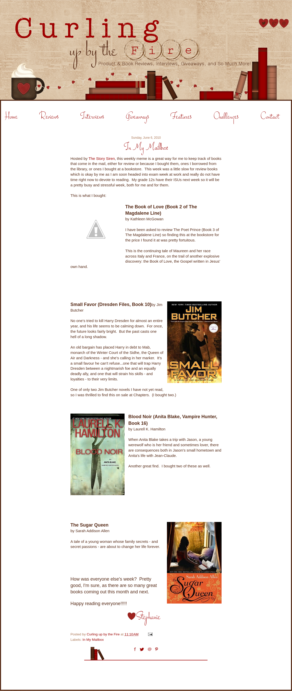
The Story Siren (102, 159)
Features (181, 116)
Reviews (49, 116)
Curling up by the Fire (104, 634)
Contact (269, 116)
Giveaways (137, 116)
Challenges (226, 116)
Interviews (92, 116)
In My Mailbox (93, 640)
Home (11, 116)
